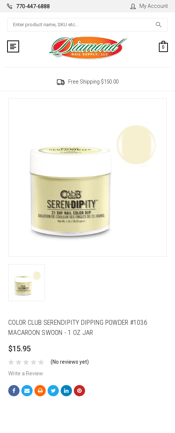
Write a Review (25, 373)
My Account (149, 6)
